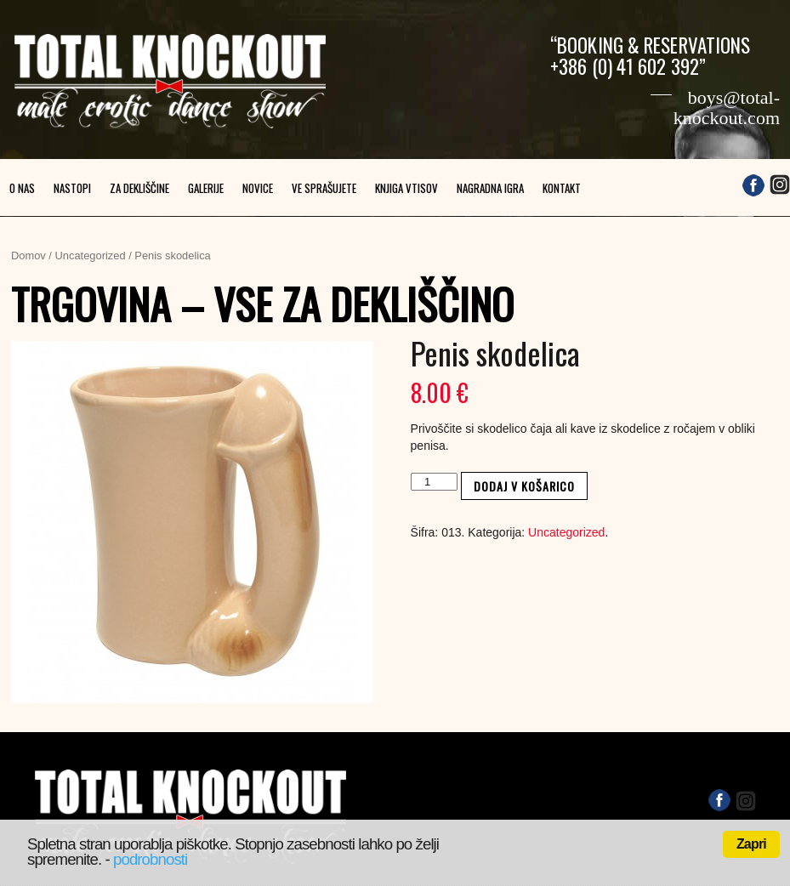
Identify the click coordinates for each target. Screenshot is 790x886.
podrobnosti (150, 859)
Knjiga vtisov (406, 187)
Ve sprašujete (324, 187)
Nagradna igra (490, 187)
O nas (22, 187)
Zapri (751, 844)
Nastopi (72, 187)
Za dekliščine (139, 187)
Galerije (206, 187)
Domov (28, 255)
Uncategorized (90, 255)
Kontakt (562, 187)
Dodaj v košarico (524, 486)
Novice (257, 187)
